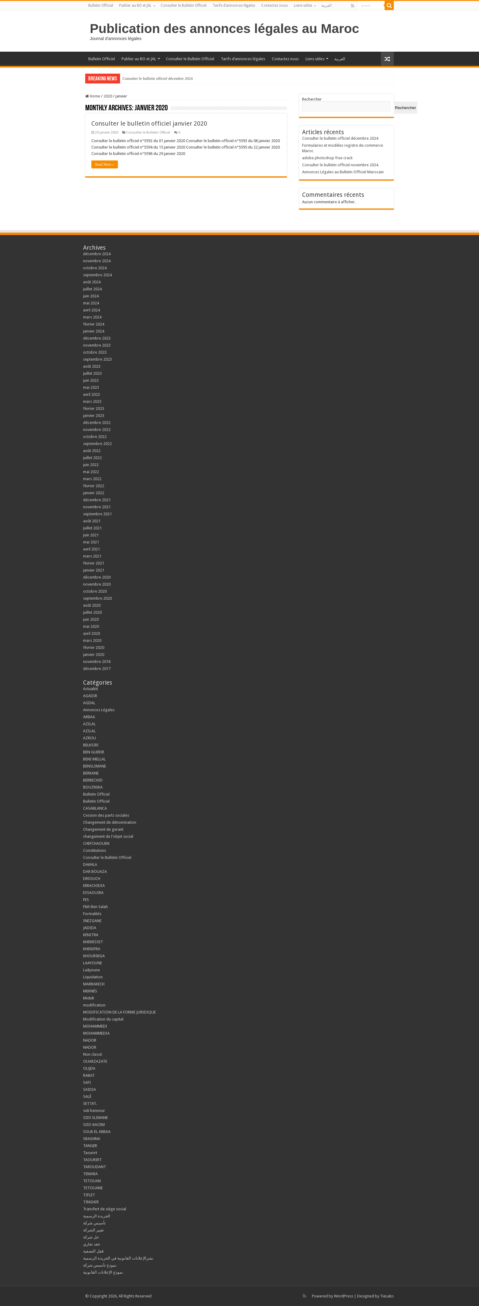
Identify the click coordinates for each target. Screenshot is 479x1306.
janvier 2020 (93, 654)
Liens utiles (303, 5)
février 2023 (93, 408)
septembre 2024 (97, 275)
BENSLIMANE (94, 766)
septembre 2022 (97, 443)
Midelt (88, 998)
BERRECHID (93, 780)
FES (86, 899)
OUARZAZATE (95, 1061)
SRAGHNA (91, 1138)
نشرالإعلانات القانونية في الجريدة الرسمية (118, 1258)
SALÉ (87, 1096)
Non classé (92, 1054)
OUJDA (89, 1068)
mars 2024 (92, 317)
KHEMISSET (93, 942)
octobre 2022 (95, 436)
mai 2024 (91, 303)
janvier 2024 (93, 331)
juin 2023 (91, 380)
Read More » (104, 164)
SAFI (87, 1082)
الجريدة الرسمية (96, 1216)
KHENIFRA (91, 949)
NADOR (89, 1040)
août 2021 (92, 521)
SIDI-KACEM (94, 1124)
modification (94, 1005)
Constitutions (94, 850)
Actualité (90, 688)
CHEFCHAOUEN (96, 843)
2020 (108, 96)
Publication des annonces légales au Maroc (224, 28)
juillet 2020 (92, 612)
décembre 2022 (97, 422)
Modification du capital (103, 1019)
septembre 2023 (97, 359)
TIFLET (89, 1195)
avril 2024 (91, 310)
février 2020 (93, 647)
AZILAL (89, 724)
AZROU (89, 738)
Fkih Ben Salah (96, 906)
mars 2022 (92, 478)
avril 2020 (91, 633)
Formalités (92, 913)
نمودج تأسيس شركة (100, 1265)
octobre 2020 (95, 591)
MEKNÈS (90, 991)
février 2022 (93, 486)
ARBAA (90, 717)
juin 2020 (91, 619)
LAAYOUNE (92, 963)
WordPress (343, 1296)
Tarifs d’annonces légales (234, 5)
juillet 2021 (92, 528)
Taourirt (90, 1152)
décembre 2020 (97, 577)
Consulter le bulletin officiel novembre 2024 (340, 165)
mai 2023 (91, 387)
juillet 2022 (92, 457)
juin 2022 (91, 464)
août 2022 (92, 450)
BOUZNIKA (93, 787)
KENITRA (90, 935)
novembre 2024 (97, 261)
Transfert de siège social (104, 1209)
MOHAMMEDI (95, 1026)
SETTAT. (90, 1103)
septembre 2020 (97, 598)
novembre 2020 (97, 584)
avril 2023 (91, 394)
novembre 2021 (97, 507)
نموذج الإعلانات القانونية (103, 1272)
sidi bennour (94, 1110)
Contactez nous (274, 5)
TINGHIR (91, 1202)
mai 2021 (91, 542)
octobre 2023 (95, 352)
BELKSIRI (91, 745)
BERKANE (91, 773)
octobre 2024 (95, 268)
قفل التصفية (93, 1251)
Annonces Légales (99, 710)
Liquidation (93, 977)
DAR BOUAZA (95, 871)
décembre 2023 (97, 338)
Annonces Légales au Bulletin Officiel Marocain (343, 172)
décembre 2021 (97, 500)
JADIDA (89, 927)
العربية (326, 5)
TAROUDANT (95, 1166)
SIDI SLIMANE (97, 1117)
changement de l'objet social (108, 836)
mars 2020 (92, 640)
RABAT (89, 1075)
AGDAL (89, 703)
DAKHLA (90, 864)
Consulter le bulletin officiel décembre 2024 (157, 78)
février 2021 (93, 563)
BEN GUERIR (93, 752)
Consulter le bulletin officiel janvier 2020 (149, 123)
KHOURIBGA (94, 956)
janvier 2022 (93, 493)
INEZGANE (92, 920)
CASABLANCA (95, 808)
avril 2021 (91, 549)
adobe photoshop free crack (327, 158)
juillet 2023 (92, 373)
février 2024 (93, 324)
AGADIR (90, 695)
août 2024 (92, 282)
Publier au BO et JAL (135, 5)
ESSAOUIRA (93, 892)
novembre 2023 (97, 345)
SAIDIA (89, 1089)
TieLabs (387, 1296)
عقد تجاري (92, 1244)
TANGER (90, 1145)
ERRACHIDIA (94, 885)
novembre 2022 (97, 429)
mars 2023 (92, 401)
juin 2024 (91, 296)
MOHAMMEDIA (96, 1033)
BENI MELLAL (94, 759)
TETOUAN (92, 1181)
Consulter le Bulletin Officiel (184, 5)
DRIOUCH (91, 878)
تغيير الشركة (93, 1230)
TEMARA (92, 1174)
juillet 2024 (92, 289)
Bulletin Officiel (100, 5)
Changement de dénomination (109, 822)
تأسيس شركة (94, 1223)
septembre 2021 (97, 514)
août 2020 (92, 605)
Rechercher (312, 99)
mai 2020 (91, 626)
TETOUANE (93, 1188)
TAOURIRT (93, 1159)
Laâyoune (91, 970)
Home (92, 96)
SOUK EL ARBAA (97, 1131)
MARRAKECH (93, 984)
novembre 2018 (97, 661)
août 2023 (92, 366)
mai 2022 (91, 471)
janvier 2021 (93, 570)
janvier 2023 (93, 415)
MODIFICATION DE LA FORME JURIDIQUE (119, 1012)
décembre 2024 (97, 254)
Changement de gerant (103, 829)
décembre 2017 (97, 668)
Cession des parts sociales (106, 815)
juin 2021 (91, 535)
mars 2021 (92, 556)
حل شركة (91, 1237)
